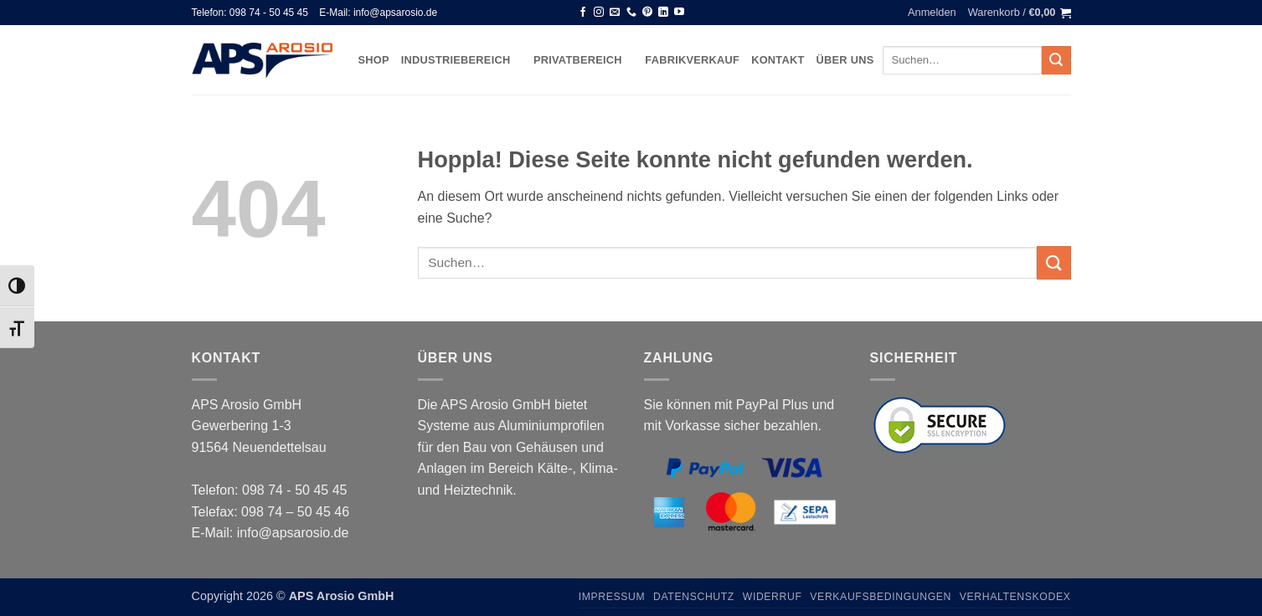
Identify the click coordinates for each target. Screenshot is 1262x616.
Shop (373, 60)
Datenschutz (693, 597)
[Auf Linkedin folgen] (663, 12)
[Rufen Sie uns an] (631, 12)
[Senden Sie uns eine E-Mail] (615, 12)
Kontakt (777, 60)
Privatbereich (583, 60)
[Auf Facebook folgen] (583, 12)
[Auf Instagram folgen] (599, 12)
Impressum (612, 597)
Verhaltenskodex (1015, 597)
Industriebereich (461, 60)
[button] (932, 12)
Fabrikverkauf (692, 60)
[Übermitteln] (1056, 60)
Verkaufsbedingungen (880, 597)
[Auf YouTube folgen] (679, 12)
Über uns (845, 60)
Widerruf (772, 597)
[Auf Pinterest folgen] (647, 12)
